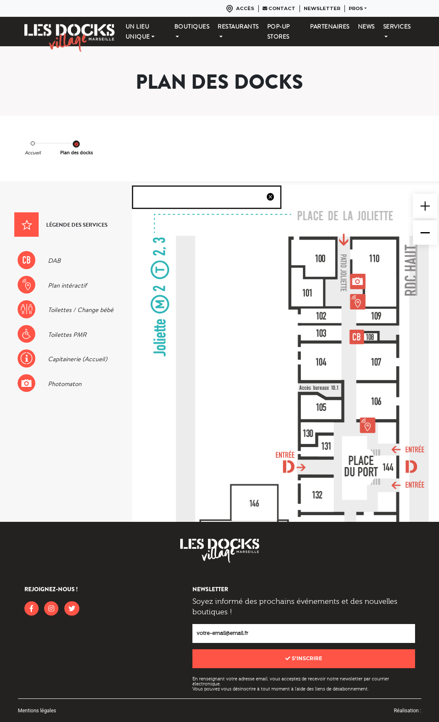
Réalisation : (407, 711)
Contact (279, 8)
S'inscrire (303, 658)
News (366, 26)
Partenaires (330, 26)
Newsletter (322, 8)
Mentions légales (37, 711)
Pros (356, 8)
